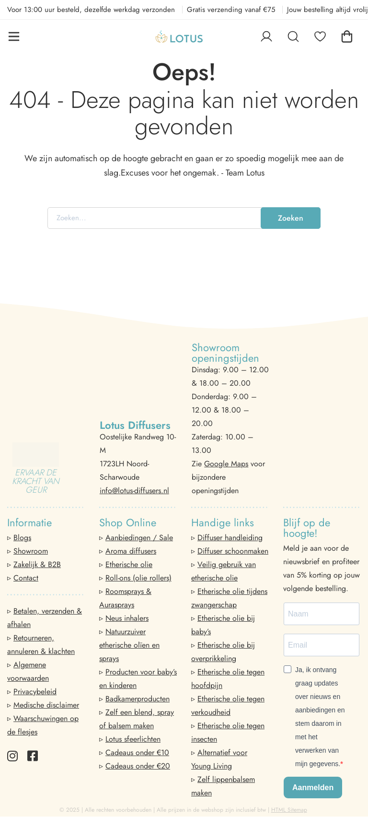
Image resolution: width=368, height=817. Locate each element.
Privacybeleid (35, 691)
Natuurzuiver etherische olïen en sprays (129, 645)
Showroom (30, 551)
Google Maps (226, 463)
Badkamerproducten (137, 698)
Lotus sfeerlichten (133, 739)
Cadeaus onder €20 (137, 765)
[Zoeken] (293, 36)
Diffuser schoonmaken (232, 551)
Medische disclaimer (46, 704)
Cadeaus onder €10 (137, 752)
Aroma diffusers (130, 551)
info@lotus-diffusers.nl (134, 490)
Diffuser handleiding (230, 537)
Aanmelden (313, 787)
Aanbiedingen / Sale (139, 537)
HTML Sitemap (289, 809)
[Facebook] (32, 756)
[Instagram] (12, 756)
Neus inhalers (127, 618)
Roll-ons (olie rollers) (138, 577)
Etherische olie (128, 564)
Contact (25, 577)
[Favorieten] (320, 36)
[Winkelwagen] (347, 36)
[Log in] (266, 36)
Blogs (22, 537)
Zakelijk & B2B (37, 564)
